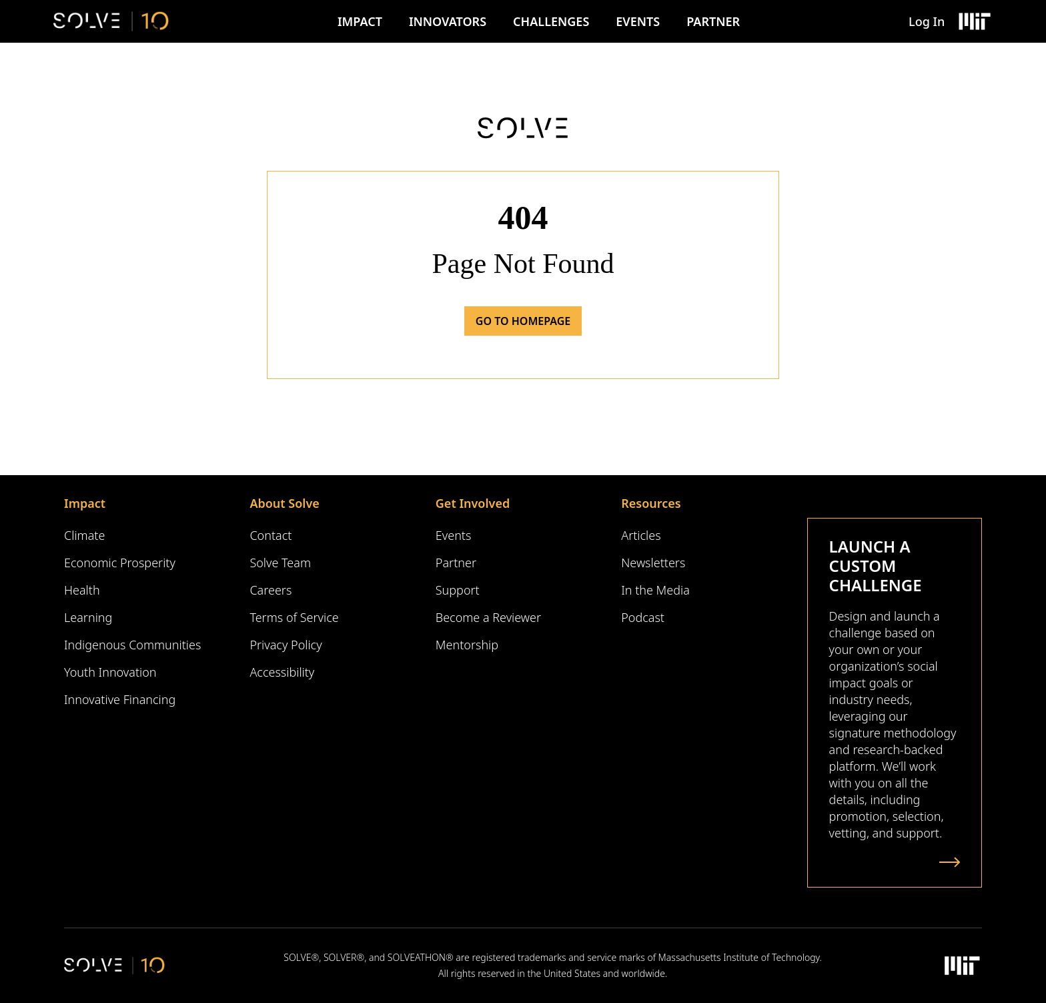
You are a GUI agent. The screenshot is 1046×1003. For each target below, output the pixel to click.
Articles (640, 535)
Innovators (447, 21)
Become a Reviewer (488, 617)
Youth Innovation (110, 672)
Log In (927, 21)
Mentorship (467, 645)
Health (82, 590)
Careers (270, 590)
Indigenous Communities (132, 645)
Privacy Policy (285, 645)
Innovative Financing (119, 699)
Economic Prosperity (119, 563)
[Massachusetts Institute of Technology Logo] (974, 21)
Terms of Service (293, 617)
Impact (360, 21)
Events (638, 21)
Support (458, 590)
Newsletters (653, 563)
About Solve (284, 503)
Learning (88, 617)
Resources (650, 503)
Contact (270, 535)
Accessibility (281, 672)
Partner (713, 21)
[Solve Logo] (111, 21)
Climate (84, 535)
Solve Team (280, 563)
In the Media (655, 590)
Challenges (551, 21)
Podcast (642, 617)
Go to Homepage (523, 321)
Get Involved (473, 503)
